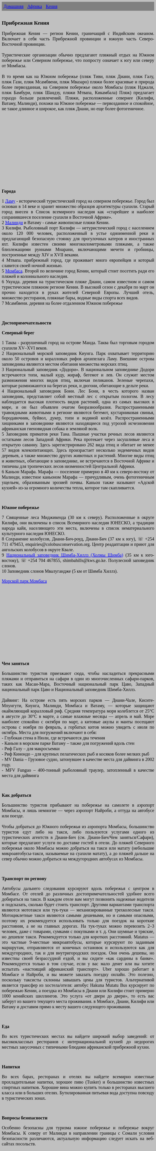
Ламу (10, 201)
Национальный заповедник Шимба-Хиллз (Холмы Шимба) (64, 555)
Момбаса (14, 270)
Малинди (14, 222)
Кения (51, 6)
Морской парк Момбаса (24, 581)
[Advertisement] (78, 152)
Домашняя (13, 6)
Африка (34, 6)
